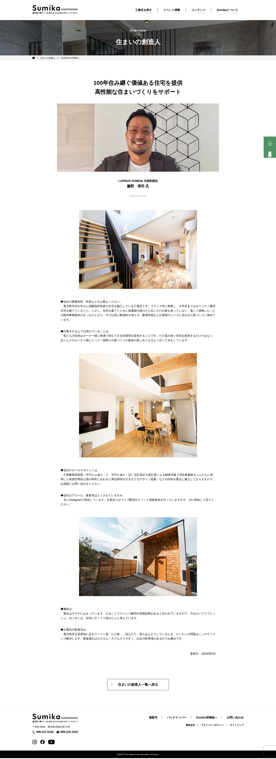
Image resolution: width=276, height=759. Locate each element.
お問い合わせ (235, 718)
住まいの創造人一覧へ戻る (138, 685)
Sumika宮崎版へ (206, 718)
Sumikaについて (227, 11)
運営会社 (190, 726)
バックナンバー (177, 718)
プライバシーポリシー (212, 726)
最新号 (153, 718)
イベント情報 (171, 11)
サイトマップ (237, 726)
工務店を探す (143, 11)
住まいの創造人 (48, 58)
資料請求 (270, 150)
